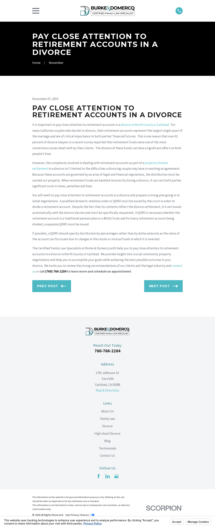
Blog (107, 441)
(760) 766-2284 (55, 271)
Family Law (107, 419)
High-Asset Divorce (107, 433)
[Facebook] (98, 476)
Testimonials (107, 448)
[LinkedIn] (107, 476)
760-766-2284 (107, 350)
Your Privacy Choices (79, 515)
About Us (107, 411)
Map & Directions (107, 390)
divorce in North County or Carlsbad (145, 125)
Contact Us (107, 455)
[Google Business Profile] (116, 476)
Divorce (107, 426)
